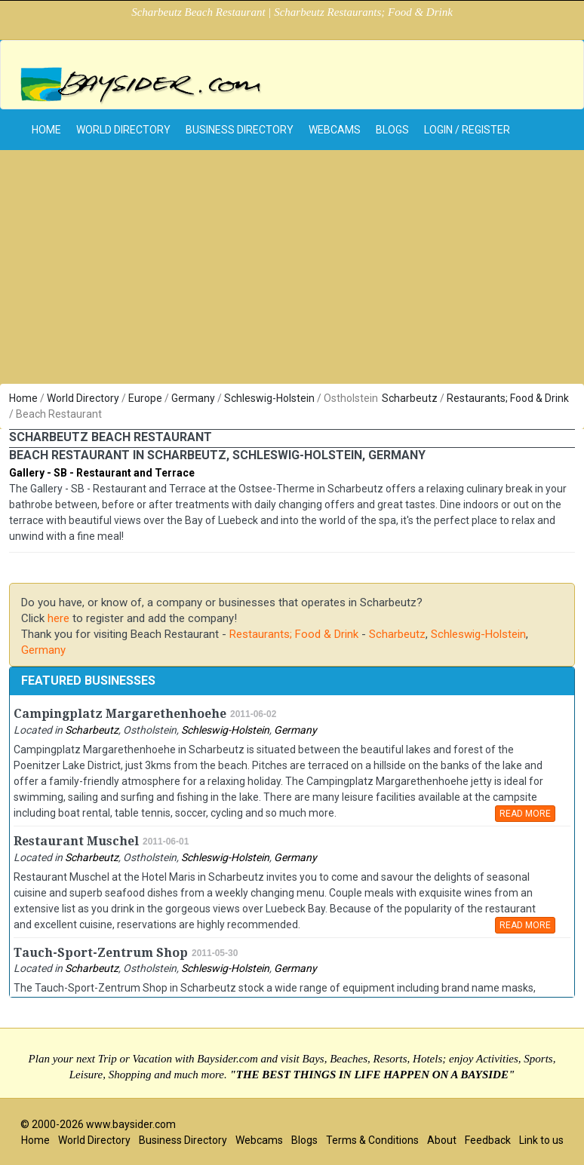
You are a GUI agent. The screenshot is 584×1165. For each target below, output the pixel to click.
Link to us (541, 1140)
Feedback (488, 1140)
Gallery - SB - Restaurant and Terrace (102, 473)
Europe (145, 398)
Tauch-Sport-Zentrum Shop (101, 953)
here (58, 618)
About (441, 1140)
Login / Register (467, 130)
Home (23, 398)
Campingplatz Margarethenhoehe (120, 714)
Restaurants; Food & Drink (508, 398)
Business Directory (240, 130)
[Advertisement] (292, 270)
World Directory (123, 130)
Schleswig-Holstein (269, 398)
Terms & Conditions (372, 1140)
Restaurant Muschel (76, 841)
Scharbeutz (410, 398)
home (46, 130)
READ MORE (525, 813)
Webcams (335, 130)
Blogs (392, 130)
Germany (193, 398)
